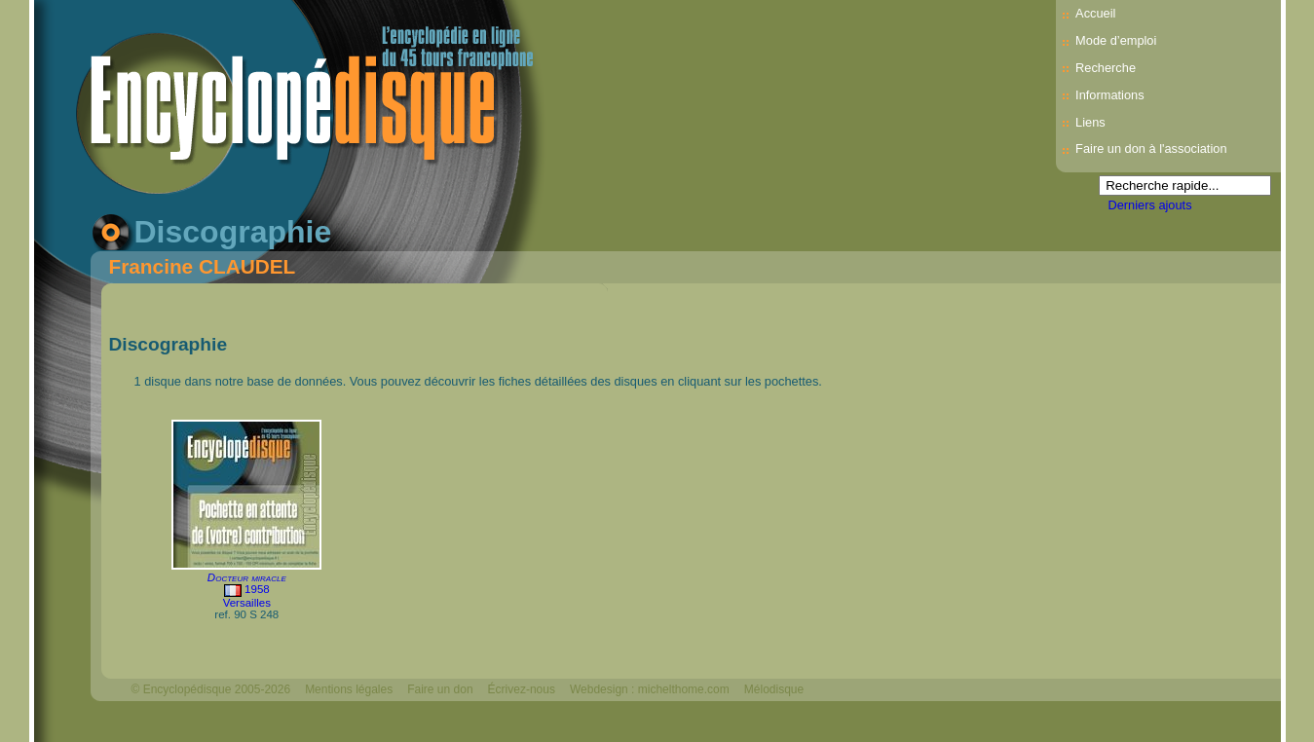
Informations (1109, 95)
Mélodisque (774, 689)
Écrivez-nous (521, 689)
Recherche (1105, 67)
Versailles (247, 603)
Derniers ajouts (1150, 205)
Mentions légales (349, 689)
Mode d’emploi (1115, 40)
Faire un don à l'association (1150, 148)
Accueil (1095, 13)
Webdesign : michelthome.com (650, 689)
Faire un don (439, 689)
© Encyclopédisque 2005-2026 (211, 689)
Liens (1090, 122)
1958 (257, 589)
